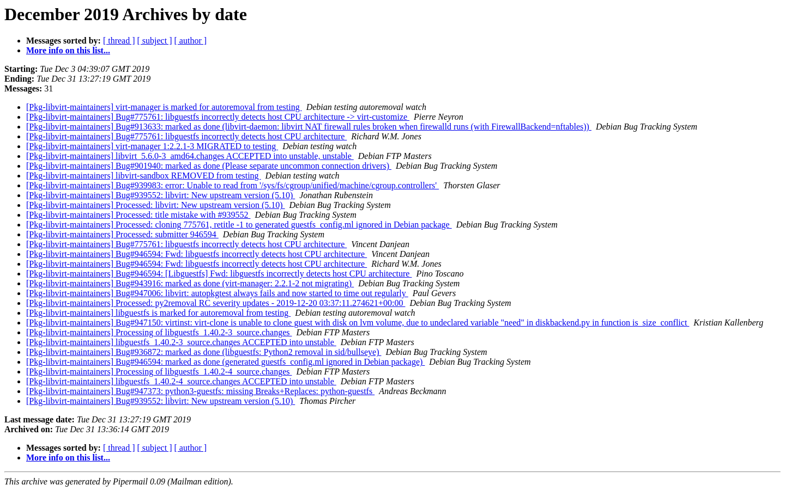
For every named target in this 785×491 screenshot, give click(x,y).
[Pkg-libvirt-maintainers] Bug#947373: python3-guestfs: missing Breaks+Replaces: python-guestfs (200, 391)
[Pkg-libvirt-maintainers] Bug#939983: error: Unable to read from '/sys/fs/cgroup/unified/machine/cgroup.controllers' (232, 185)
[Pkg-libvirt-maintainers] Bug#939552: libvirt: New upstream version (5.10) (160, 195)
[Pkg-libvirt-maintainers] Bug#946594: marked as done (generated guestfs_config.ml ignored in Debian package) (225, 361)
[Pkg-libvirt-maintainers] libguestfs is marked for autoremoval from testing (158, 312)
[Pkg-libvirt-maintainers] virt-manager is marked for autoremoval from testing (164, 107)
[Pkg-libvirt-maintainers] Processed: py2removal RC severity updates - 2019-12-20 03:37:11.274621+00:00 (215, 303)
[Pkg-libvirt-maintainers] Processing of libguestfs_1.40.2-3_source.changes (159, 332)
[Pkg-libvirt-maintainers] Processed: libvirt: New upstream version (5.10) (155, 205)
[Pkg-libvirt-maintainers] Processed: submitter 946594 (122, 234)
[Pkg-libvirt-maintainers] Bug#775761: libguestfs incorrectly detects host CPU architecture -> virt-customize (217, 116)
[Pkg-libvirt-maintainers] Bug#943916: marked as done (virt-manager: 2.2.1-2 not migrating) (190, 283)
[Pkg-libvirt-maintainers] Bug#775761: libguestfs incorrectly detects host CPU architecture (186, 136)
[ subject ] (154, 40)
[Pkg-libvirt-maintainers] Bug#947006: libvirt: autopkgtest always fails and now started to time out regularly (217, 293)
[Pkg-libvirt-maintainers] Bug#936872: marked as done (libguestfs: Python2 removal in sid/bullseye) (203, 352)
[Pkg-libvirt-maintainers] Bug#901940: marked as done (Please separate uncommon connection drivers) (208, 165)
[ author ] (190, 40)
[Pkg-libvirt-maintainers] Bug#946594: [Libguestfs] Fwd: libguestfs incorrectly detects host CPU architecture (219, 273)
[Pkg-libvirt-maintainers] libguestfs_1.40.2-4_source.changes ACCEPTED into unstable (181, 381)
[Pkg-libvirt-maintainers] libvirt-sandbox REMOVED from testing (143, 175)
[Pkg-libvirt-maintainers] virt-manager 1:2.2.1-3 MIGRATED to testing (152, 146)
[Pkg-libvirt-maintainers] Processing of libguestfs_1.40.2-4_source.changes (159, 371)
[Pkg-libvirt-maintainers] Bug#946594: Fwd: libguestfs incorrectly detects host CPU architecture (196, 254)
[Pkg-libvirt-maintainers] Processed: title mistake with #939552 (138, 214)
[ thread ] (119, 40)
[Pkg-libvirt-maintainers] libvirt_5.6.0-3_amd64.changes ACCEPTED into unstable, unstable (190, 156)
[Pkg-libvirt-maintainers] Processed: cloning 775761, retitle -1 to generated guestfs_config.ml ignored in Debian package (239, 224)
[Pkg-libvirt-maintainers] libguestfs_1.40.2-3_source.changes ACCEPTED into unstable (181, 342)
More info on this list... (68, 50)
